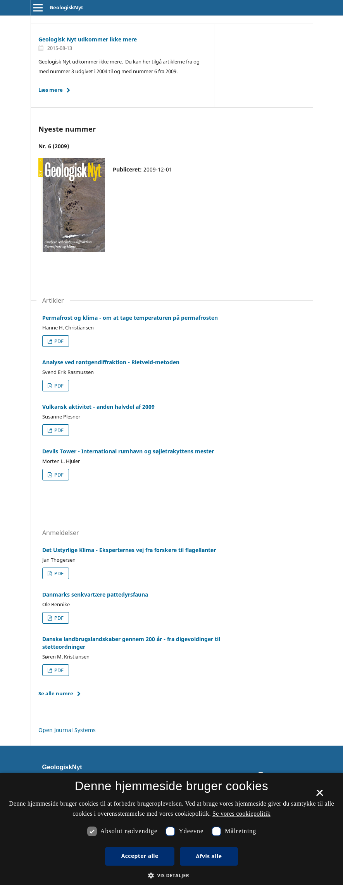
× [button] (319, 795)
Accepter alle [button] (140, 855)
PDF (58, 341)
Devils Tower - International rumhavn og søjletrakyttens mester (128, 451)
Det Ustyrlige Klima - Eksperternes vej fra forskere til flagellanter (129, 550)
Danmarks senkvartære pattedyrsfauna (95, 594)
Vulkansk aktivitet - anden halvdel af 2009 (98, 406)
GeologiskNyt (66, 7)
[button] (171, 875)
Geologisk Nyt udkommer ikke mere (87, 39)
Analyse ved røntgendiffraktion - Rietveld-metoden (110, 362)
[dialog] (171, 829)
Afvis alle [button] (209, 856)
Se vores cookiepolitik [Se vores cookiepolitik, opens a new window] (241, 813)
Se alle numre (55, 693)
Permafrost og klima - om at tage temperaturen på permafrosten (130, 317)
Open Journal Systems (67, 730)
